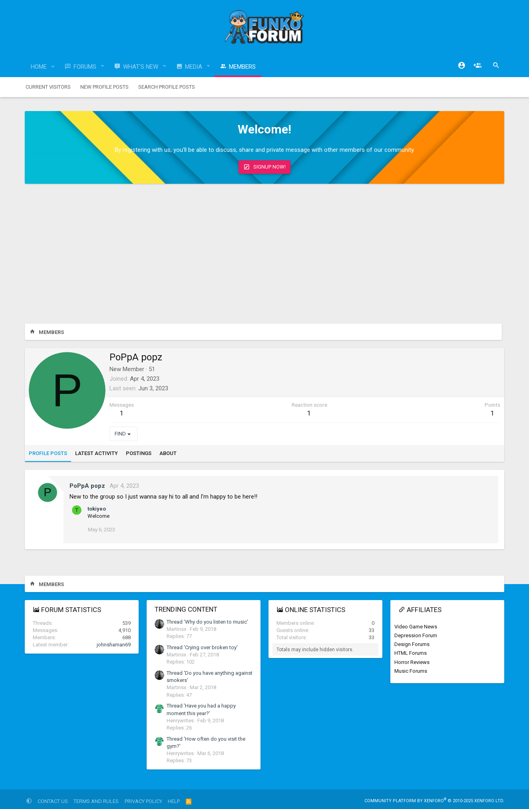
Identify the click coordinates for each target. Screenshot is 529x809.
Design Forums (412, 644)
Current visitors (48, 87)
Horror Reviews (412, 662)
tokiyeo (97, 509)
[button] (53, 67)
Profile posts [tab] (48, 453)
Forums (85, 66)
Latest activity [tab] (96, 453)
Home (39, 66)
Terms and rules (96, 801)
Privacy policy (143, 801)
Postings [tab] (138, 453)
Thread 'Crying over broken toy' (202, 647)
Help (174, 801)
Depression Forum (415, 635)
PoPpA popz (87, 485)
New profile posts (104, 87)
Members (242, 66)
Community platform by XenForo (434, 800)
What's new (140, 66)
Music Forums (410, 671)
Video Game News (415, 627)
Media (193, 66)
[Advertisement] (264, 256)
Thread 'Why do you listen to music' (207, 622)
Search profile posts (166, 87)
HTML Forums (410, 653)
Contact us (53, 801)
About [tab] (168, 453)
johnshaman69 (114, 645)
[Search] (496, 65)
